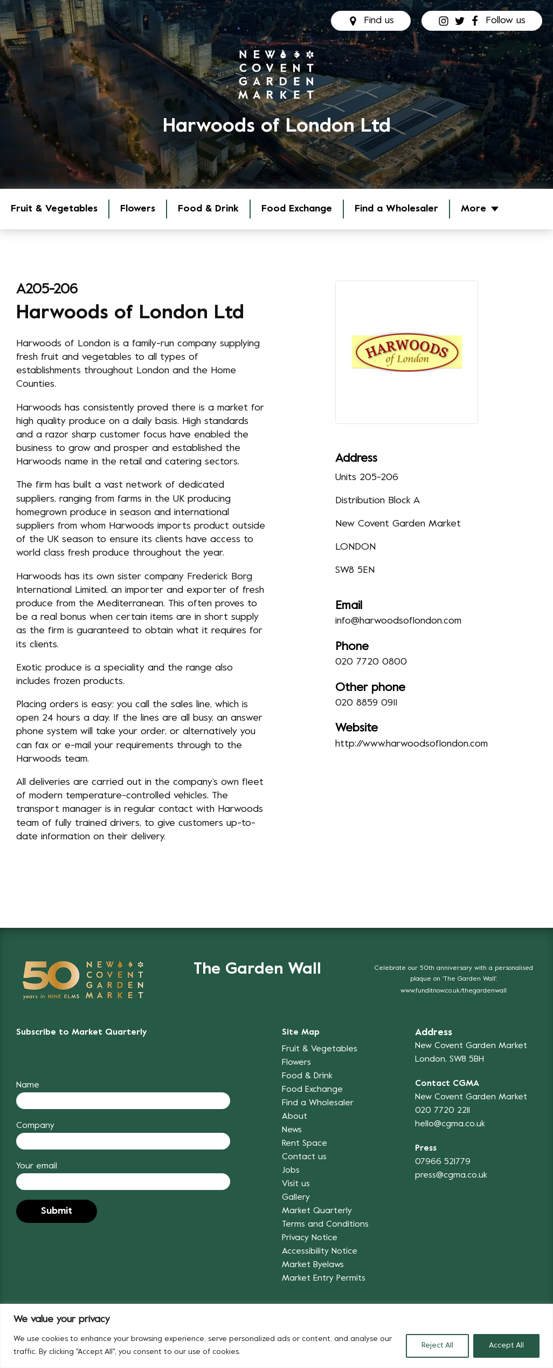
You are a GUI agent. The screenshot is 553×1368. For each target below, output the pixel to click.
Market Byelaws (313, 1265)
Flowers (137, 209)
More (473, 209)
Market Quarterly (317, 1211)
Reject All (437, 1345)
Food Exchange (296, 209)
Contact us (304, 1157)
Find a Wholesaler (396, 209)
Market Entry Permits (323, 1278)
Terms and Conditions (325, 1224)
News (292, 1130)
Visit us (296, 1184)
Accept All (506, 1345)
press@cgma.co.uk (451, 1175)
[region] (276, 1336)
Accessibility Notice (319, 1251)
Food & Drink (208, 209)
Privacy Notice (309, 1238)
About (294, 1116)
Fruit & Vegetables (54, 209)
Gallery (296, 1197)
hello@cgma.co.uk (450, 1124)
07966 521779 (443, 1162)
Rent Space (304, 1143)
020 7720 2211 (442, 1110)
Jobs (291, 1170)
